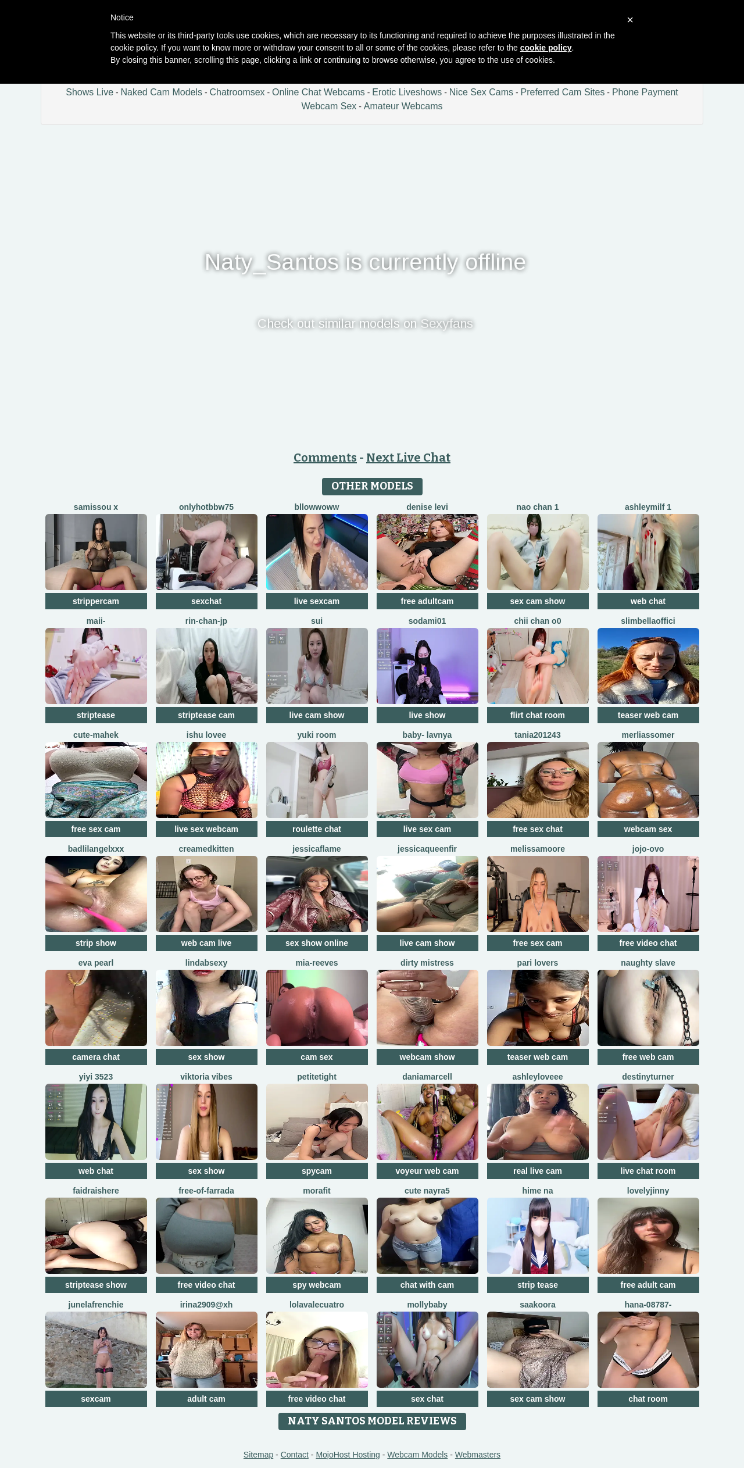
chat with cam (427, 1285)
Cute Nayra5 (427, 1190)
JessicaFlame (316, 848)
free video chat (648, 943)
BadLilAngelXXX (96, 848)
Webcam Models (417, 1454)
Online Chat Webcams (318, 92)
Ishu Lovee (206, 735)
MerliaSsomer (647, 735)
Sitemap (258, 1454)
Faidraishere (96, 1190)
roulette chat (316, 829)
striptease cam (206, 715)
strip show (96, 943)
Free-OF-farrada (206, 1190)
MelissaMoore (537, 848)
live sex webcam (206, 829)
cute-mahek (96, 735)
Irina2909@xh (206, 1304)
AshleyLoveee (537, 1076)
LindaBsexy (206, 962)
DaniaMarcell (427, 1076)
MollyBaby (427, 1304)
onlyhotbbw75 (206, 507)
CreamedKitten (206, 848)
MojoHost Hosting (348, 1454)
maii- (96, 621)
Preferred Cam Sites (563, 92)
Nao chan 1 (537, 507)
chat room (648, 1398)
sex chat (427, 1398)
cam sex (316, 1057)
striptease (96, 715)
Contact (295, 1454)
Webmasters (477, 1454)
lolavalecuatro (316, 1304)
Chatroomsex (236, 92)
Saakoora (537, 1304)
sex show (206, 1057)
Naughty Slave (648, 962)
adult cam (206, 1398)
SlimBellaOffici (648, 621)
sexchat (206, 601)
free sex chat (538, 829)
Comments (325, 458)
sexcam (95, 1398)
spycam (317, 1171)
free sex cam (96, 829)
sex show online (316, 943)
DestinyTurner (648, 1076)
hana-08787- (648, 1304)
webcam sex (648, 829)
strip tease (537, 1285)
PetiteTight (317, 1076)
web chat (648, 601)
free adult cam (648, 1285)
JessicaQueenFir (427, 848)
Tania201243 (537, 735)
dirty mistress (427, 962)
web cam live (206, 943)
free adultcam (426, 601)
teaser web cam (648, 715)
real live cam (537, 1171)
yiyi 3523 (96, 1076)
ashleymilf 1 (648, 507)
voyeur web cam (427, 1171)
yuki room (317, 735)
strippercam (96, 601)
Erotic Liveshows (407, 92)
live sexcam (317, 601)
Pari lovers (538, 962)
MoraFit (316, 1190)
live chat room (648, 1171)
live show (427, 715)
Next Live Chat (408, 458)
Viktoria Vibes (206, 1076)
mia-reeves (316, 962)
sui (317, 621)
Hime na (538, 1190)
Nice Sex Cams (481, 92)
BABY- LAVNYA (427, 735)
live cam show (317, 715)
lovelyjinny (648, 1190)
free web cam (648, 1057)
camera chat (96, 1057)
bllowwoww (317, 507)
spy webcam (316, 1285)
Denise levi (427, 507)
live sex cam (427, 829)
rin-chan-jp (206, 621)
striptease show (96, 1285)
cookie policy (546, 47)
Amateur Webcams (403, 106)
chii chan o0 (537, 621)
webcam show (427, 1057)
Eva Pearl (96, 962)
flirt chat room (537, 715)
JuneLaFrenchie (96, 1304)
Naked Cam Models (162, 92)
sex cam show (538, 601)
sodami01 (427, 621)
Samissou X (96, 507)
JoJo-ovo (648, 848)
